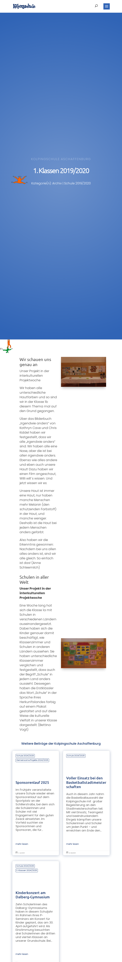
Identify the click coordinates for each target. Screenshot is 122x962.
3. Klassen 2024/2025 (26, 870)
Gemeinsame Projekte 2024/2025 (32, 760)
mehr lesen (22, 844)
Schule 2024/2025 (25, 755)
